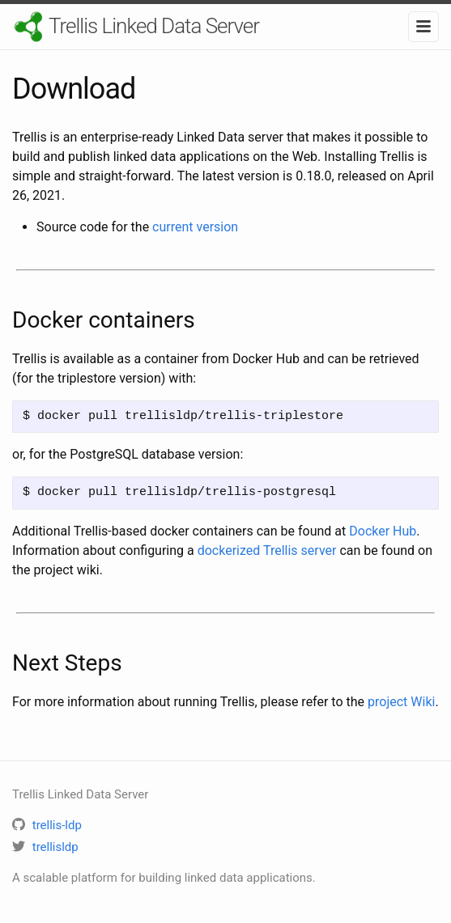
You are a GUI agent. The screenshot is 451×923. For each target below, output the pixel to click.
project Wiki (401, 701)
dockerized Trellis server (267, 550)
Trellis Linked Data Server (154, 26)
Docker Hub (382, 531)
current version (195, 227)
